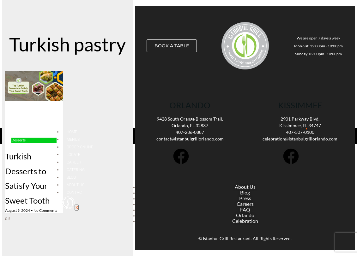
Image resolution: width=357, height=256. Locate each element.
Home (72, 132)
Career (74, 162)
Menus (73, 139)
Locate (73, 154)
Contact (75, 192)
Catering (76, 170)
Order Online (80, 147)
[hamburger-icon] (306, 128)
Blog (71, 177)
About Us (75, 185)
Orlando (189, 105)
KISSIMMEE (300, 105)
